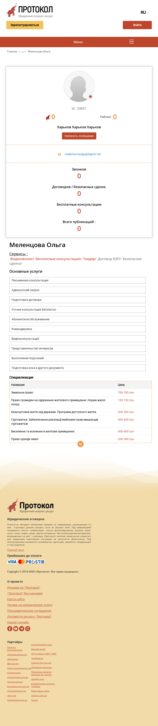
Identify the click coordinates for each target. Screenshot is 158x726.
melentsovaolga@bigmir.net (83, 154)
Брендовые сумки (40, 691)
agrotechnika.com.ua (17, 677)
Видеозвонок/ (22, 259)
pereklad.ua (37, 658)
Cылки (34, 700)
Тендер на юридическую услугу (29, 605)
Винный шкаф (38, 649)
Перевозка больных (41, 667)
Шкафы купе (37, 679)
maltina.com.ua (39, 695)
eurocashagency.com (41, 644)
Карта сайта (16, 599)
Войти (137, 25)
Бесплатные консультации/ (59, 259)
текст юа (11, 695)
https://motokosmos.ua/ (19, 668)
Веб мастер (13, 663)
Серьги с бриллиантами (14, 648)
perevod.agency (15, 681)
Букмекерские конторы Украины (43, 685)
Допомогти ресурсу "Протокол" (29, 616)
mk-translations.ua (16, 691)
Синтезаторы (14, 672)
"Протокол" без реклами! (25, 593)
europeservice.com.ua (18, 686)
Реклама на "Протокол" (23, 587)
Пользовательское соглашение (29, 611)
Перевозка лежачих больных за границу (41, 673)
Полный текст (15, 550)
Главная (12, 51)
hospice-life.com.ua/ (41, 662)
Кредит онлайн (18, 622)
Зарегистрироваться (24, 25)
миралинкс (12, 659)
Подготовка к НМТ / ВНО (43, 653)
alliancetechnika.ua (17, 654)
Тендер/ (89, 259)
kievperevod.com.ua (17, 700)
